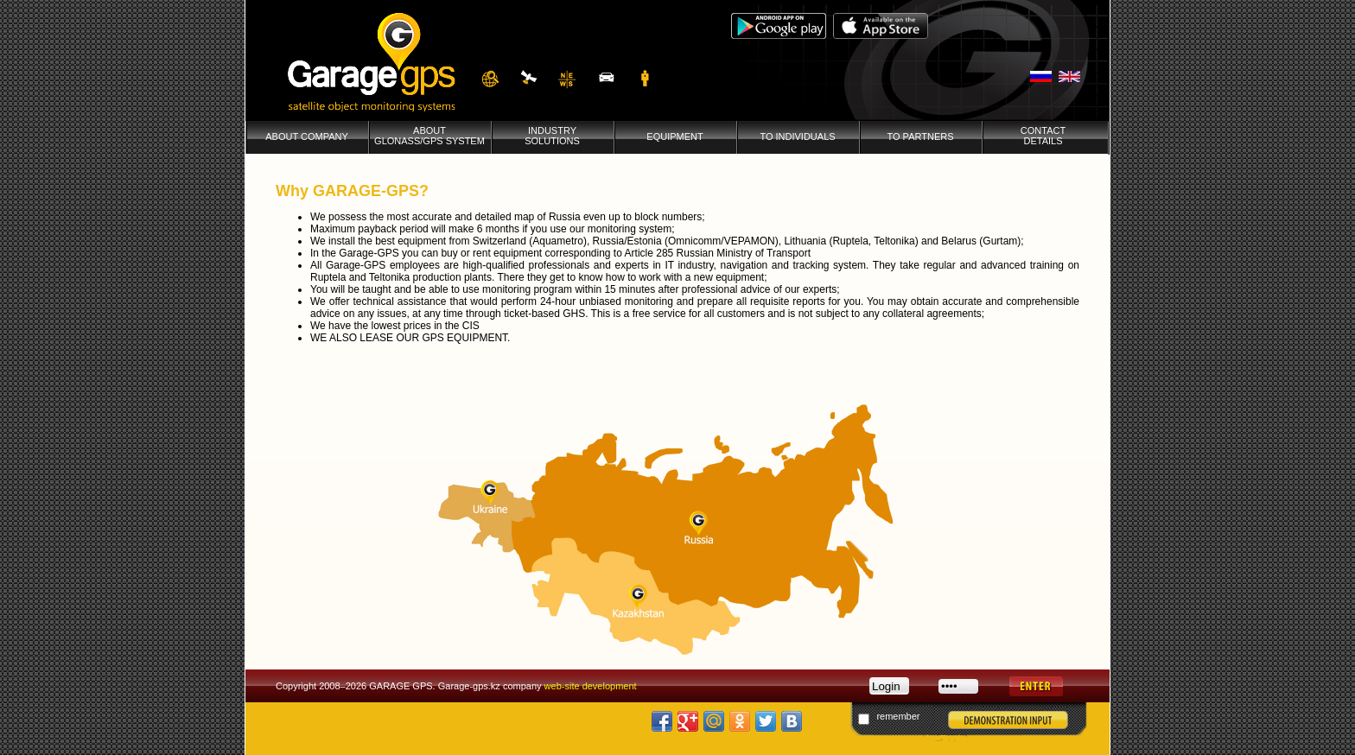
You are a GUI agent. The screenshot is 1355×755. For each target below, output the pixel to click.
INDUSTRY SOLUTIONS (552, 140)
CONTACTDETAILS (1043, 140)
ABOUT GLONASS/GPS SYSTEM (429, 140)
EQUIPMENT (674, 141)
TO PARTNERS (920, 141)
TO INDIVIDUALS (797, 141)
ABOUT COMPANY (306, 141)
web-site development (590, 686)
